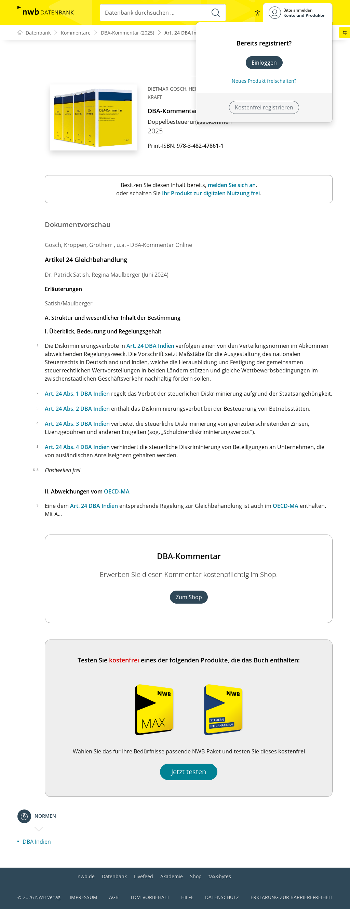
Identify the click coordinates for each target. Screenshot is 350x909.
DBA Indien (37, 841)
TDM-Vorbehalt (150, 897)
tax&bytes (219, 876)
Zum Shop (189, 597)
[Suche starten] (216, 12)
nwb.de (86, 876)
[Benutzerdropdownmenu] (298, 12)
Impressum (83, 897)
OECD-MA (117, 491)
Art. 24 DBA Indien (150, 346)
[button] (257, 12)
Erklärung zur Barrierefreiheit (292, 897)
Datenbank (114, 876)
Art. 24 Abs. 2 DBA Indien (77, 408)
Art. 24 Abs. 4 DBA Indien (77, 447)
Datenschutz (222, 897)
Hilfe (187, 897)
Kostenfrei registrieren (264, 107)
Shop (196, 876)
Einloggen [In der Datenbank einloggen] (264, 62)
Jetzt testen (188, 771)
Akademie (171, 876)
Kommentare (76, 32)
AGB (114, 897)
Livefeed (143, 876)
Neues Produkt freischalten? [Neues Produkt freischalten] (264, 81)
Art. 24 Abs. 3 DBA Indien (77, 423)
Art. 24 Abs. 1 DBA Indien (77, 393)
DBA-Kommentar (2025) (127, 32)
